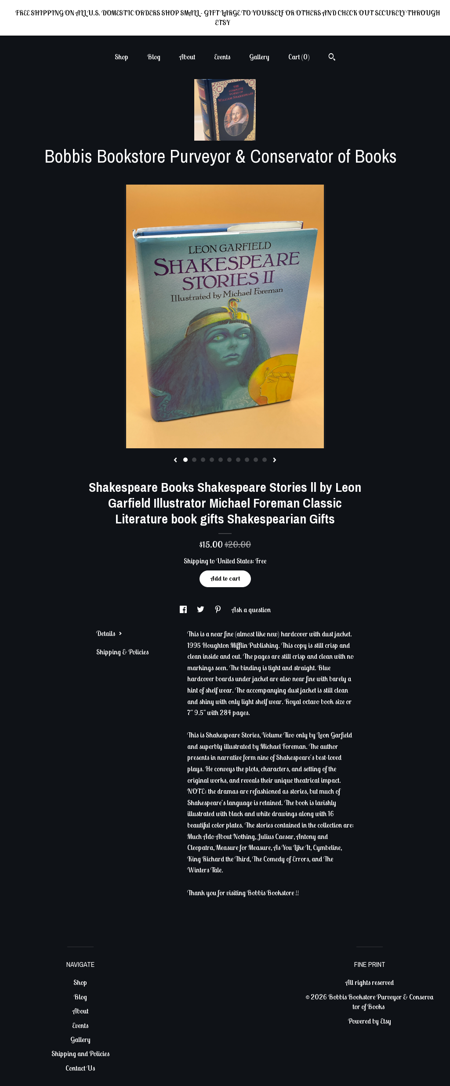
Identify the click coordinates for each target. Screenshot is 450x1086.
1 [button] (185, 460)
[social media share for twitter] (201, 609)
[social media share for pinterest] (218, 609)
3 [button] (203, 460)
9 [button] (256, 460)
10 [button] (264, 460)
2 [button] (194, 460)
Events (222, 56)
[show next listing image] (274, 461)
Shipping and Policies (80, 1053)
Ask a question (251, 609)
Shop (121, 56)
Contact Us (80, 1068)
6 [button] (229, 460)
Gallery (259, 56)
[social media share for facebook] (184, 609)
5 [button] (220, 460)
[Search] (332, 58)
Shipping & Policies (122, 651)
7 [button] (238, 460)
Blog (153, 56)
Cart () (299, 56)
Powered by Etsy (369, 1021)
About (187, 56)
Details (109, 633)
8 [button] (247, 460)
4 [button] (212, 460)
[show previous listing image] (175, 461)
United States (234, 560)
